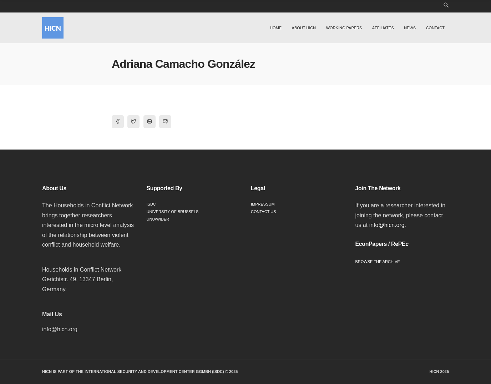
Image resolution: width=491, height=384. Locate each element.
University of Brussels (173, 211)
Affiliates (383, 28)
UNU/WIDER (158, 219)
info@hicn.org (387, 225)
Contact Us (263, 211)
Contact (435, 28)
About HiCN (304, 28)
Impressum (263, 204)
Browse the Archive (377, 261)
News (410, 28)
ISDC (151, 204)
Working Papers (344, 28)
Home (276, 28)
